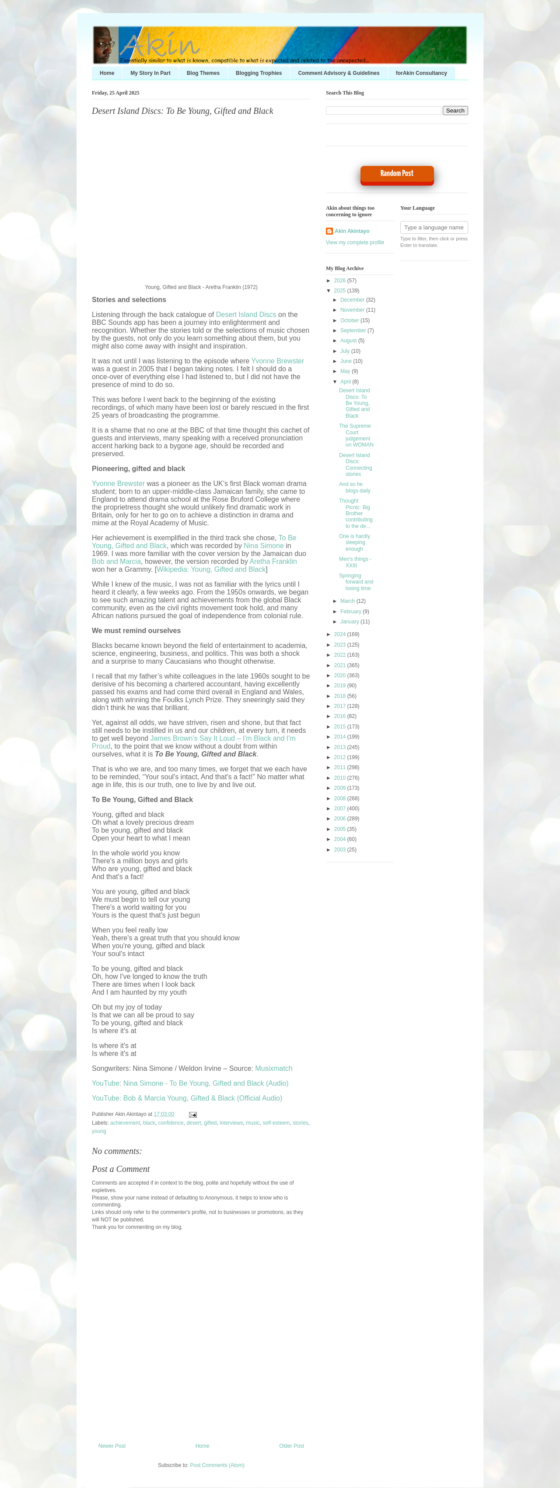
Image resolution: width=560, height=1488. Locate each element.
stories (300, 1123)
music (252, 1123)
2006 (340, 819)
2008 (340, 798)
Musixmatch (273, 1068)
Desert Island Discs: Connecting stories (355, 464)
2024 (340, 634)
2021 (340, 665)
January (350, 622)
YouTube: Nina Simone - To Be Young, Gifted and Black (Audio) (190, 1083)
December (353, 300)
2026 (340, 281)
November (353, 310)
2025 (340, 291)
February (351, 612)
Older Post (291, 1446)
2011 (340, 767)
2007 (340, 809)
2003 (340, 850)
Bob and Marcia (116, 561)
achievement (125, 1123)
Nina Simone (264, 545)
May (346, 371)
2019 (340, 685)
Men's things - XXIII (355, 562)
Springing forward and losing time (356, 582)
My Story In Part (150, 73)
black (149, 1123)
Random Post (397, 173)
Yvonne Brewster (277, 361)
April (346, 382)
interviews (231, 1123)
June (346, 361)
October (350, 320)
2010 (340, 778)
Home (107, 73)
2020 (340, 675)
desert (193, 1123)
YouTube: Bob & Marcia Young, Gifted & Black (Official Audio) (187, 1098)
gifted (210, 1123)
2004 (340, 839)
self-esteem (276, 1123)
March (348, 601)
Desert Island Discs (246, 314)
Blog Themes (203, 73)
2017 (340, 706)
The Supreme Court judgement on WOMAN (356, 435)
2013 (340, 747)
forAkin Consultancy (421, 73)
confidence (170, 1123)
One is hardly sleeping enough (354, 542)
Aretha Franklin (273, 561)
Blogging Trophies (259, 73)
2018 (340, 696)
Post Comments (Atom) (217, 1465)
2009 (340, 788)
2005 (340, 829)
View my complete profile (355, 242)
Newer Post (112, 1446)
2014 (340, 737)
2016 (340, 716)
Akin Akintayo (352, 231)
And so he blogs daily (355, 487)
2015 (340, 727)
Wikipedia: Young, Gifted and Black (211, 569)
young (99, 1131)
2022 (340, 655)
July (345, 351)
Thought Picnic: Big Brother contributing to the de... (356, 513)
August (349, 341)
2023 (340, 645)
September (354, 330)
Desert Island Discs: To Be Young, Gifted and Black (182, 111)
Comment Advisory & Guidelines (338, 73)
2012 (340, 757)
